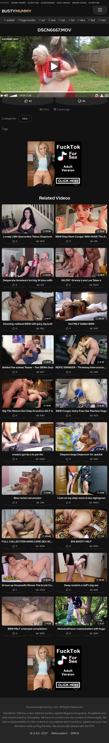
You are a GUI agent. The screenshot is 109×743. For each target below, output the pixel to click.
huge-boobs (27, 20)
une (53, 20)
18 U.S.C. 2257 (39, 733)
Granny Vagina (79, 3)
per (63, 20)
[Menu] (100, 10)
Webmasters (59, 733)
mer (103, 20)
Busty (16, 11)
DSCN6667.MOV (54, 30)
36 (83, 101)
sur (43, 20)
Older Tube (33, 3)
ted (93, 20)
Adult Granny (63, 3)
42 (30, 101)
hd (72, 20)
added (10, 20)
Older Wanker (48, 3)
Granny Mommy (18, 3)
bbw (25, 118)
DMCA (75, 733)
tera (82, 20)
